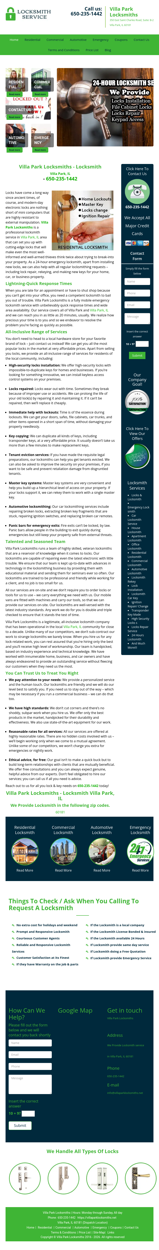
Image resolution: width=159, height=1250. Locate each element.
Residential (32, 40)
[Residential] (17, 85)
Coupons (121, 40)
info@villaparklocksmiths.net (125, 1093)
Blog (108, 50)
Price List (92, 50)
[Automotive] (17, 140)
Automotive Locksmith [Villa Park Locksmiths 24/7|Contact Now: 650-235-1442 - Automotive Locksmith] (102, 830)
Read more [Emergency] (40, 149)
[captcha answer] (142, 344)
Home (14, 40)
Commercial (55, 40)
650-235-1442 (86, 13)
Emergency (100, 40)
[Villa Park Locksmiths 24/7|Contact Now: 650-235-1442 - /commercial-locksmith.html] (63, 851)
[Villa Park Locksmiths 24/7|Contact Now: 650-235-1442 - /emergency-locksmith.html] (140, 851)
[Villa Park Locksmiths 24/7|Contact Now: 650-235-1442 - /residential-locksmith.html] (25, 851)
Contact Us (141, 40)
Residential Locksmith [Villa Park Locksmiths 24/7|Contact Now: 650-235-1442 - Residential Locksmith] (24, 830)
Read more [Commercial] (40, 94)
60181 (60, 812)
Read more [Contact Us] (14, 117)
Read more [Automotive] (14, 149)
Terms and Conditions (64, 50)
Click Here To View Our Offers (137, 433)
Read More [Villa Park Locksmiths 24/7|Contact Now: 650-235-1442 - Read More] (24, 870)
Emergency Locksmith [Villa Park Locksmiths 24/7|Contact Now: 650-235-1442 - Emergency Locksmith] (140, 830)
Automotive (78, 40)
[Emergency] (42, 140)
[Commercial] (42, 85)
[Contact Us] (20, 110)
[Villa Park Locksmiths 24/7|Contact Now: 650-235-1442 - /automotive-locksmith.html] (102, 851)
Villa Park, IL (60, 173)
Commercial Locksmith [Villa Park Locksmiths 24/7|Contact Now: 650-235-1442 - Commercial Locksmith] (63, 830)
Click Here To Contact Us (137, 171)
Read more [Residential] (14, 94)
